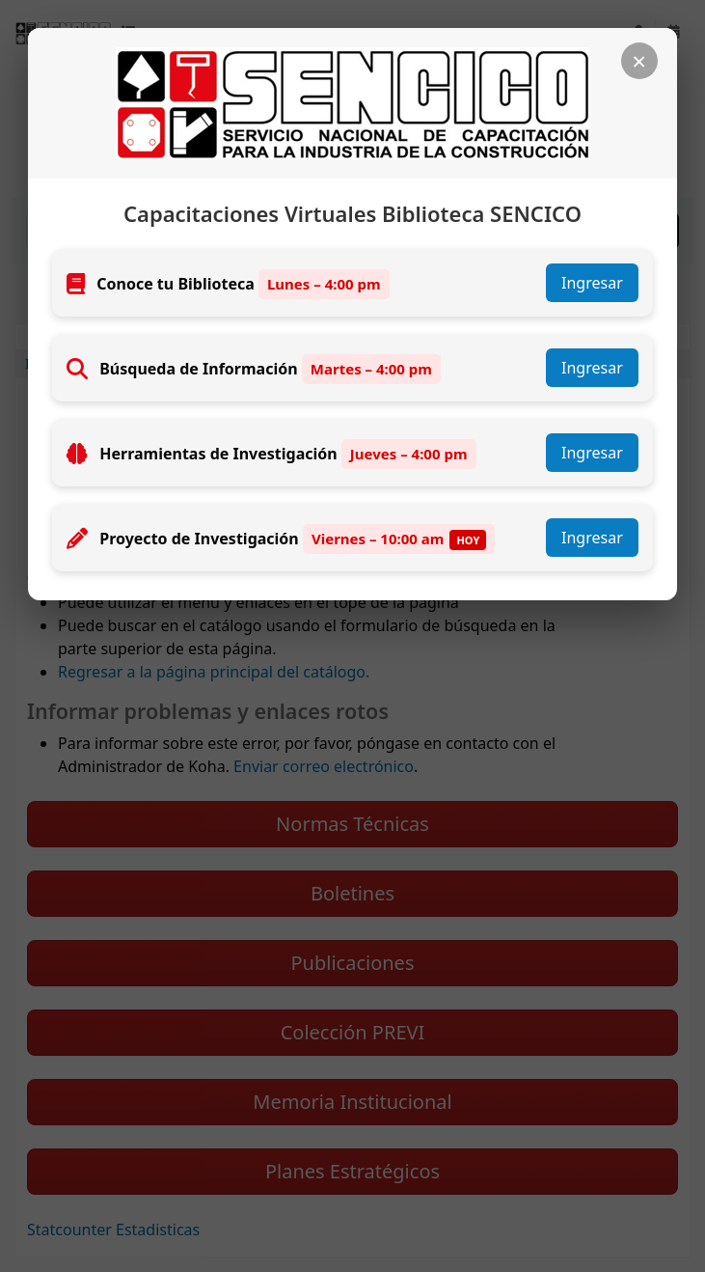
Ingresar (592, 282)
